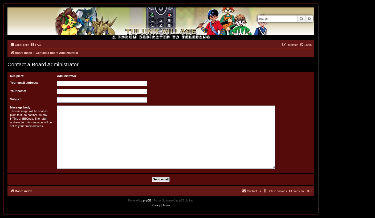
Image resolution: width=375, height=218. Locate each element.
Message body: (20, 107)
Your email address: (24, 82)
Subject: (16, 99)
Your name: (18, 90)
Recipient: (17, 76)
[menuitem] (35, 45)
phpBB (147, 200)
